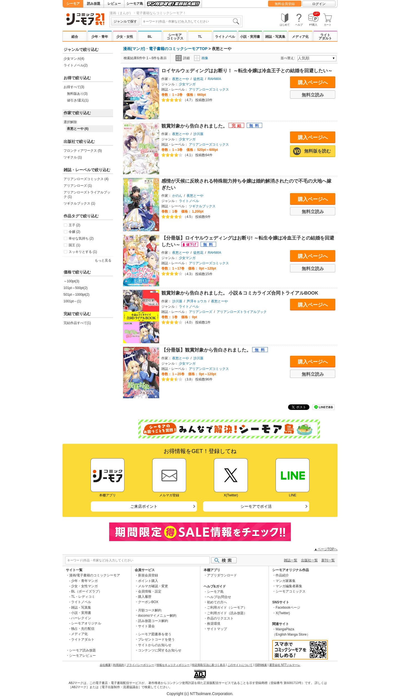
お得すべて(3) (74, 87)
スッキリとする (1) (83, 252)
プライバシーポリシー (140, 664)
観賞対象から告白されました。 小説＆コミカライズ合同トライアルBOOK (239, 293)
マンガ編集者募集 (289, 586)
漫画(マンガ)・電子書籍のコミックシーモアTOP (165, 48)
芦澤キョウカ (197, 301)
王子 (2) (74, 225)
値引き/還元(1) (78, 100)
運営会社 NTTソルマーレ (284, 664)
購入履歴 (144, 597)
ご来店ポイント (144, 506)
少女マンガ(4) (74, 59)
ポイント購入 (148, 581)
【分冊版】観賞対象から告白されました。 (206, 350)
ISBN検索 (261, 664)
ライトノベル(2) (76, 65)
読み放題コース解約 (153, 621)
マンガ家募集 (286, 581)
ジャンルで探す (125, 21)
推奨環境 (213, 624)
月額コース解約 (149, 610)
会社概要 (105, 664)
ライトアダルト (325, 36)
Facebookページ (288, 607)
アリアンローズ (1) (78, 186)
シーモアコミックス (175, 36)
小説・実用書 (250, 37)
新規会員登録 (148, 575)
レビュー (114, 4)
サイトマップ (217, 629)
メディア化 (300, 37)
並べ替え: (288, 58)
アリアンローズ (200, 312)
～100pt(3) (71, 281)
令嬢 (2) (74, 232)
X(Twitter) (283, 613)
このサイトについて (240, 664)
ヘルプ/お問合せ (219, 597)
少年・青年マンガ (84, 581)
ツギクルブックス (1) (79, 203)
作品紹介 (282, 575)
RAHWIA (214, 79)
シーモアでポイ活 (256, 506)
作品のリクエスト (220, 618)
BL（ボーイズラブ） (86, 591)
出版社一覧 (309, 560)
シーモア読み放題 (82, 650)
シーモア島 (134, 4)
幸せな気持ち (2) (81, 238)
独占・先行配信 (82, 629)
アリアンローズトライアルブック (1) (87, 194)
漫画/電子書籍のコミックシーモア (94, 575)
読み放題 (93, 4)
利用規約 (118, 664)
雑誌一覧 (290, 560)
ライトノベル (225, 37)
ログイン (319, 4)
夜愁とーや (180, 79)
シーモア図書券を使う (154, 634)
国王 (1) (74, 245)
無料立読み (313, 95)
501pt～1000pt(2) (76, 295)
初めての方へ (217, 602)
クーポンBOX (148, 602)
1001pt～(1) (72, 301)
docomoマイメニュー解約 (157, 616)
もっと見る (103, 260)
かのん (177, 196)
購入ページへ (313, 82)
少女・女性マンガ (84, 586)
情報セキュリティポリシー (173, 664)
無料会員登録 (285, 4)
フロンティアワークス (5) (83, 151)
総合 (74, 37)
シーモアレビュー (82, 656)
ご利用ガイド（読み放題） (227, 613)
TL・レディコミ (83, 597)
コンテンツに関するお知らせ (159, 650)
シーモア (73, 4)
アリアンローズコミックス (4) (86, 179)
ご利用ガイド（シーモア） (227, 607)
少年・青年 (99, 37)
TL (200, 37)
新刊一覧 (328, 560)
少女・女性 (124, 37)
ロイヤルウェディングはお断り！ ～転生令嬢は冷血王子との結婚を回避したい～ (247, 70)
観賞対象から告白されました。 (195, 126)
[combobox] (191, 21)
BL (150, 37)
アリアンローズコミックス (209, 89)
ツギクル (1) (73, 157)
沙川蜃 (198, 134)
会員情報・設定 (149, 591)
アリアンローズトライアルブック (242, 312)
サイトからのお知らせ (154, 645)
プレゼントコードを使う (156, 639)
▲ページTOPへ (326, 549)
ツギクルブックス (202, 206)
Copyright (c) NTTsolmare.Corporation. (200, 693)
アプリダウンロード (222, 575)
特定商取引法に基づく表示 (208, 664)
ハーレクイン (81, 618)
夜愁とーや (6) (78, 129)
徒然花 (198, 79)
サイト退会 (146, 626)
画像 (201, 58)
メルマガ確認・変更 (153, 586)
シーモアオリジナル (86, 623)
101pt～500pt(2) (76, 288)
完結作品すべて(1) (77, 323)
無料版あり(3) (77, 94)
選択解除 (70, 122)
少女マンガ (187, 84)
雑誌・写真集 (275, 37)
